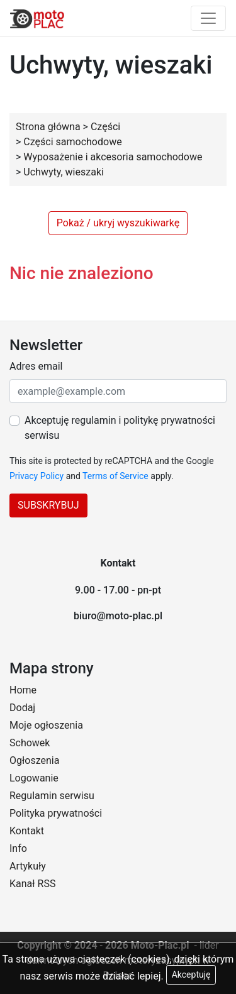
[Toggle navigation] (208, 18)
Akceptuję (191, 974)
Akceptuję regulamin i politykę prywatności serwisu (120, 427)
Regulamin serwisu (51, 796)
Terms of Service (115, 476)
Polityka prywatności (55, 813)
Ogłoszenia (34, 760)
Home (23, 690)
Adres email (35, 366)
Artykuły (27, 866)
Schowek (29, 743)
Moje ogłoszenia (46, 725)
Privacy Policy (36, 476)
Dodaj (22, 708)
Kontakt (26, 831)
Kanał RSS (32, 884)
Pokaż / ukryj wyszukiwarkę (118, 223)
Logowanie (34, 778)
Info (18, 848)
